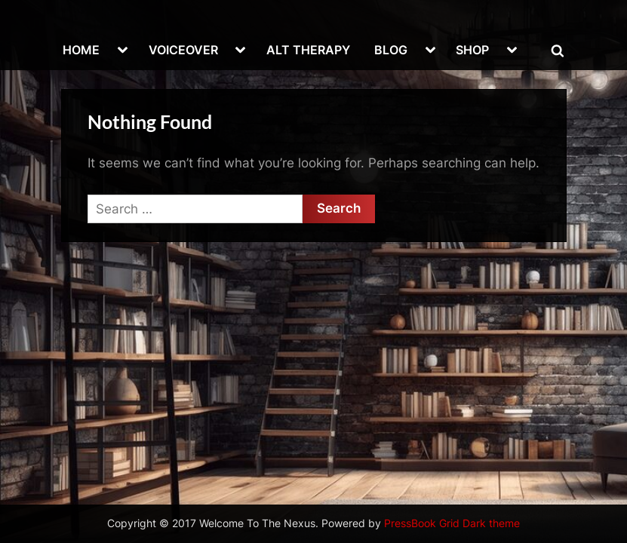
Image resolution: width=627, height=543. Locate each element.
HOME (81, 49)
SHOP (472, 49)
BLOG (390, 49)
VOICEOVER (183, 49)
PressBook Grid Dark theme (452, 523)
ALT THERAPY (308, 49)
